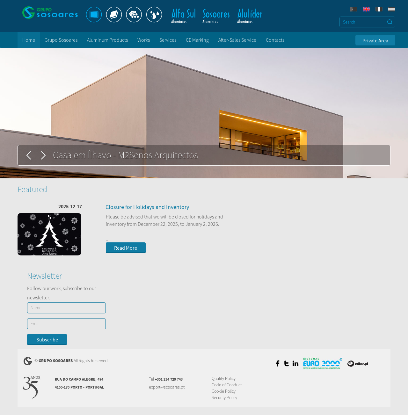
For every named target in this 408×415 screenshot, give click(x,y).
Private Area (375, 40)
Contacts (275, 40)
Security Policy (224, 397)
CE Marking (197, 40)
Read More (125, 248)
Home (28, 40)
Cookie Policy (224, 391)
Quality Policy (224, 378)
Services (167, 40)
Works (143, 40)
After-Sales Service (237, 40)
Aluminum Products (107, 40)
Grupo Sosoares (61, 40)
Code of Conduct (227, 385)
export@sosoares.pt (167, 387)
